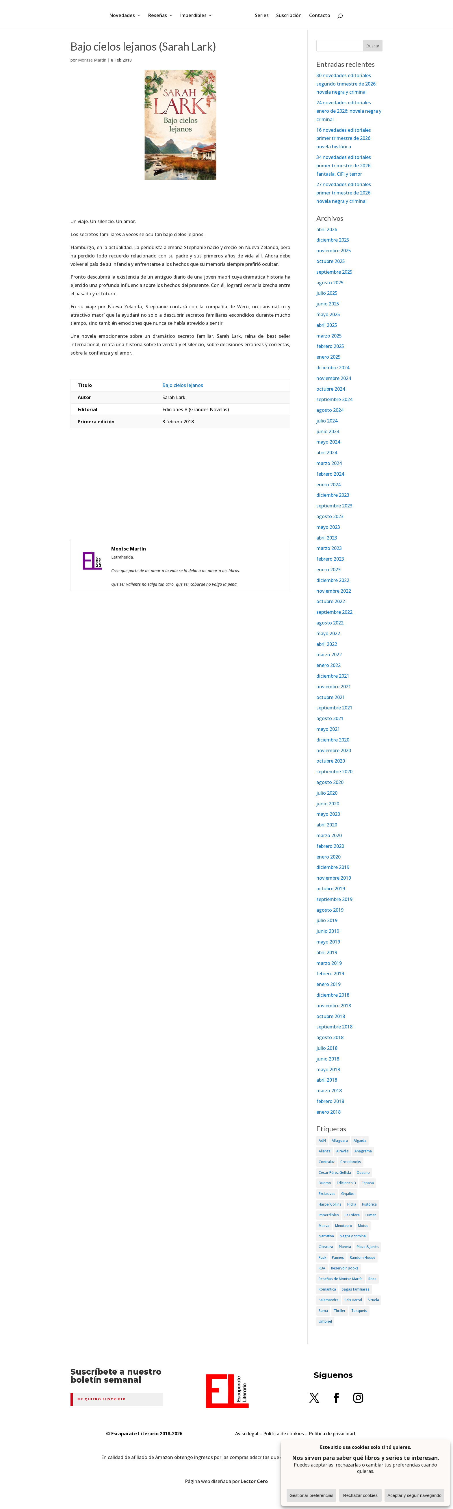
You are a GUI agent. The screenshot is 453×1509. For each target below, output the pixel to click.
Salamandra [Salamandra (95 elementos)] (329, 1299)
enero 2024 (328, 484)
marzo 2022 (329, 654)
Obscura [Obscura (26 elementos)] (326, 1246)
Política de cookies (283, 1433)
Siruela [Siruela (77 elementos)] (373, 1299)
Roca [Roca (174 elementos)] (372, 1278)
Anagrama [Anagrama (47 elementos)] (363, 1151)
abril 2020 (326, 825)
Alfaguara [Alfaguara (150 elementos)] (340, 1140)
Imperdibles (195, 15)
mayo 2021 (328, 729)
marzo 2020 (329, 835)
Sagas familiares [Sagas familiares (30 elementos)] (356, 1289)
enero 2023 (328, 569)
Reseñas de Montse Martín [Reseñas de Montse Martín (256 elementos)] (341, 1278)
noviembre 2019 (333, 878)
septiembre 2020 (334, 771)
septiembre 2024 (334, 399)
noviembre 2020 (333, 750)
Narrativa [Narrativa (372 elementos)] (326, 1236)
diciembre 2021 (332, 676)
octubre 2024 (330, 389)
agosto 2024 (330, 410)
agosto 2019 (330, 910)
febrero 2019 (330, 973)
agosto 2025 (330, 282)
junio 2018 (327, 1059)
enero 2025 (328, 357)
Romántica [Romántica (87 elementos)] (327, 1289)
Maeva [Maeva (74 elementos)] (324, 1225)
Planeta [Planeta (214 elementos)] (345, 1246)
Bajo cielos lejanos (182, 385)
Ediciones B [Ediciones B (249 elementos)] (346, 1182)
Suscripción (287, 15)
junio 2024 (327, 431)
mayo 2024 (328, 442)
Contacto (317, 15)
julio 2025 (326, 293)
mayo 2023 (328, 527)
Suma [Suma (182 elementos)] (323, 1310)
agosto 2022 (330, 623)
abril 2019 (326, 952)
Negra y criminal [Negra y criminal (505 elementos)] (353, 1236)
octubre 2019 (330, 888)
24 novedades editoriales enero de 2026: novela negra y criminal (348, 111)
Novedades (124, 15)
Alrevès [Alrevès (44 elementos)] (342, 1151)
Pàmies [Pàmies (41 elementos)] (338, 1257)
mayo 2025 (328, 314)
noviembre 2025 (333, 250)
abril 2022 (326, 644)
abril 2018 (326, 1080)
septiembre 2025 (334, 272)
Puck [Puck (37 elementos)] (322, 1257)
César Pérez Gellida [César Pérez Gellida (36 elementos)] (335, 1172)
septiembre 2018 (334, 1027)
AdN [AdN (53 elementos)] (322, 1140)
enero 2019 (328, 984)
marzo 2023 (329, 548)
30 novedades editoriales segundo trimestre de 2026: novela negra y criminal (346, 83)
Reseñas (159, 15)
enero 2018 (328, 1112)
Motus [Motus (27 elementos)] (363, 1225)
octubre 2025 (330, 261)
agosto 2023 (330, 516)
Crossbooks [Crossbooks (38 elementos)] (350, 1161)
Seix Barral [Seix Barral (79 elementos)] (353, 1299)
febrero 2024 (330, 474)
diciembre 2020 (332, 740)
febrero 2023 (330, 559)
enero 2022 (328, 665)
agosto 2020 (330, 782)
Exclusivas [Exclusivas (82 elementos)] (327, 1193)
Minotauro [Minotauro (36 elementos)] (343, 1225)
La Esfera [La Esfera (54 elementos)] (352, 1215)
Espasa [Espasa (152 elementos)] (368, 1182)
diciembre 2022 (332, 580)
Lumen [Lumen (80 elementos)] (370, 1215)
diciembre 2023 (332, 495)
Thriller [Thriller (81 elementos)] (340, 1310)
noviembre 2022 (333, 591)
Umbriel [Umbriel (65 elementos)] (325, 1321)
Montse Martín (92, 60)
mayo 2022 (328, 633)
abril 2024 (326, 452)
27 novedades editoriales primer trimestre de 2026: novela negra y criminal (344, 192)
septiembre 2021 (334, 708)
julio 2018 (326, 1048)
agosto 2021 (330, 718)
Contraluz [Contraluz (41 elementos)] (327, 1161)
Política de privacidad (332, 1433)
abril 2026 (326, 229)
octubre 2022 (330, 601)
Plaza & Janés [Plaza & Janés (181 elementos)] (368, 1246)
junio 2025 (327, 304)
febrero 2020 (330, 846)
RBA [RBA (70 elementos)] (322, 1268)
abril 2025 (326, 325)
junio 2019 (327, 931)
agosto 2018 (330, 1037)
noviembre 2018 (333, 1005)
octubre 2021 (330, 697)
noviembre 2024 (333, 378)
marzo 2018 (329, 1090)
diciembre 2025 (332, 240)
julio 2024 (326, 421)
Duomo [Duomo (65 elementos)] (325, 1182)
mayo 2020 (328, 814)
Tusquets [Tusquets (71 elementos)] (359, 1310)
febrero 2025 (330, 346)
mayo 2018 (328, 1069)
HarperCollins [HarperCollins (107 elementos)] (330, 1204)
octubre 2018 (330, 1016)
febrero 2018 (330, 1101)
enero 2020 (328, 857)
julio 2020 (326, 793)
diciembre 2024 (332, 367)
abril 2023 (326, 538)
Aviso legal (246, 1433)
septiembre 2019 (334, 899)
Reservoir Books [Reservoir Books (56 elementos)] (345, 1268)
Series (260, 15)
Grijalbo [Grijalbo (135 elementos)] (347, 1193)
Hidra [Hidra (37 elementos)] (351, 1204)
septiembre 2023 (334, 506)
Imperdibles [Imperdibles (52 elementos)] (329, 1215)
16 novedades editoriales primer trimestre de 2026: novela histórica (344, 138)
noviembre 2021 (333, 686)
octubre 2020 (330, 761)
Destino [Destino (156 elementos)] (363, 1172)
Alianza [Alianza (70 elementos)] (325, 1151)
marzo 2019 (329, 963)
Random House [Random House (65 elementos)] (362, 1257)
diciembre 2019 (332, 867)
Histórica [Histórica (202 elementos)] (369, 1204)
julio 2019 (326, 920)
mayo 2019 (328, 942)
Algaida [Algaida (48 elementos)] (360, 1140)
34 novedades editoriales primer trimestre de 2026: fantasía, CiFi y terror (344, 165)
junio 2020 (327, 803)
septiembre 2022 (334, 612)
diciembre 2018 (332, 995)
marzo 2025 (329, 336)
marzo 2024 (329, 463)
